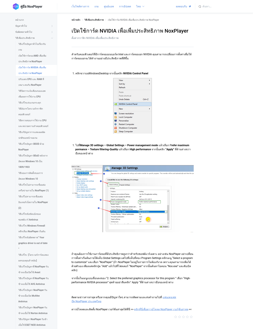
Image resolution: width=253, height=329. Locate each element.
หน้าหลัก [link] (76, 20)
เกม (96, 6)
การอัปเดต (125, 6)
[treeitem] (35, 20)
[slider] (133, 317)
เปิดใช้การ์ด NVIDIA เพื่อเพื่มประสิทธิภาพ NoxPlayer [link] (133, 20)
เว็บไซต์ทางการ (80, 6)
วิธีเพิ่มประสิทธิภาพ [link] (94, 20)
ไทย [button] (140, 6)
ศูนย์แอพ (109, 6)
